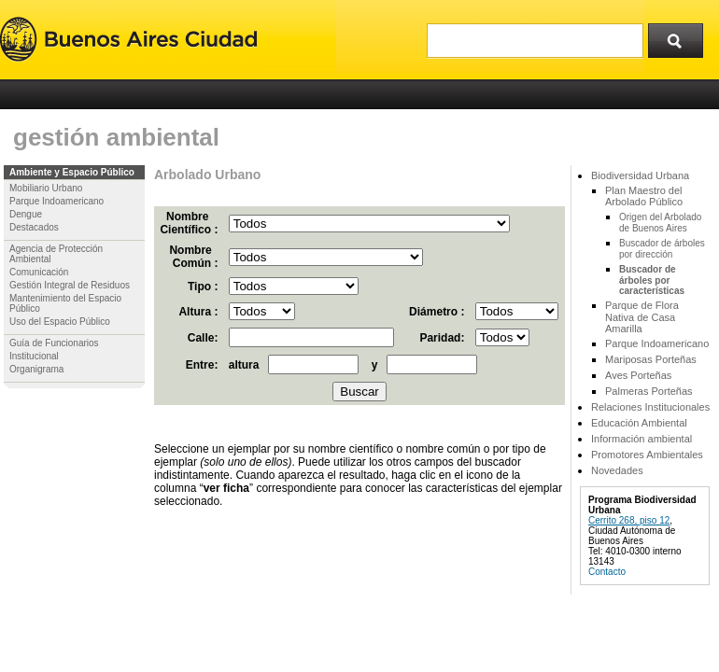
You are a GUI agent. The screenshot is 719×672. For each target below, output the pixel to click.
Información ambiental (641, 438)
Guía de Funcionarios (54, 343)
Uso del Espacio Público (59, 321)
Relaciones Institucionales (650, 407)
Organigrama (36, 369)
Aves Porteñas (638, 375)
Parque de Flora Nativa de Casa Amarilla (642, 317)
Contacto (607, 572)
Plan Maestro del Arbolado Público (644, 196)
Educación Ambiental (639, 422)
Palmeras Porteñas (649, 391)
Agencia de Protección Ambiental (56, 254)
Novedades (617, 470)
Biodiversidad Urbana (640, 175)
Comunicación (38, 272)
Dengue (25, 214)
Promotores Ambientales (647, 454)
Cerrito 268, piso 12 (629, 520)
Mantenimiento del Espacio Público (65, 303)
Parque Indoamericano (56, 201)
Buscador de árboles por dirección (662, 248)
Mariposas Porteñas (651, 359)
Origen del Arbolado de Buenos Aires (660, 222)
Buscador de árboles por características (651, 280)
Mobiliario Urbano (45, 188)
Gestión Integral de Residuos (69, 285)
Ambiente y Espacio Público (71, 172)
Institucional (34, 356)
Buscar (681, 36)
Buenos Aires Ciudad (128, 39)
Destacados (34, 227)
